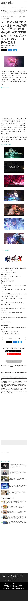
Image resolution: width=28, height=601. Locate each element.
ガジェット (23, 7)
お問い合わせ (13, 585)
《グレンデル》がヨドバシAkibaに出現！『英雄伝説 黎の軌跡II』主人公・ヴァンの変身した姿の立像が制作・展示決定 (14, 378)
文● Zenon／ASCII (5, 47)
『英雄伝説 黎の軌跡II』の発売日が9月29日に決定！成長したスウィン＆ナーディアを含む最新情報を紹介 (14, 382)
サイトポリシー (7, 583)
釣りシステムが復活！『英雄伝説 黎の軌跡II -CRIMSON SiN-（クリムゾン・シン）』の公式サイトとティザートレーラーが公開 (14, 385)
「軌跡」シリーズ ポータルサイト (11, 334)
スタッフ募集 (9, 586)
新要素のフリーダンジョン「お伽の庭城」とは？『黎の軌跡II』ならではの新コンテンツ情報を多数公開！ (13, 389)
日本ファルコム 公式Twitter (10, 332)
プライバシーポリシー (17, 583)
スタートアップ (16, 576)
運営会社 (6, 585)
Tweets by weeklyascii (5, 452)
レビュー (4, 7)
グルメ (9, 576)
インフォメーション (14, 577)
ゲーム (10, 10)
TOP (3, 575)
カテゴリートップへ (14, 361)
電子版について (18, 586)
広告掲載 (20, 585)
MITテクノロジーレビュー (17, 580)
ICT (22, 576)
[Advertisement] (14, 407)
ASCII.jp (7, 580)
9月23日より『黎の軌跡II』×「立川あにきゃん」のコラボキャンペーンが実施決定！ (13, 392)
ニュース (14, 7)
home (3, 10)
